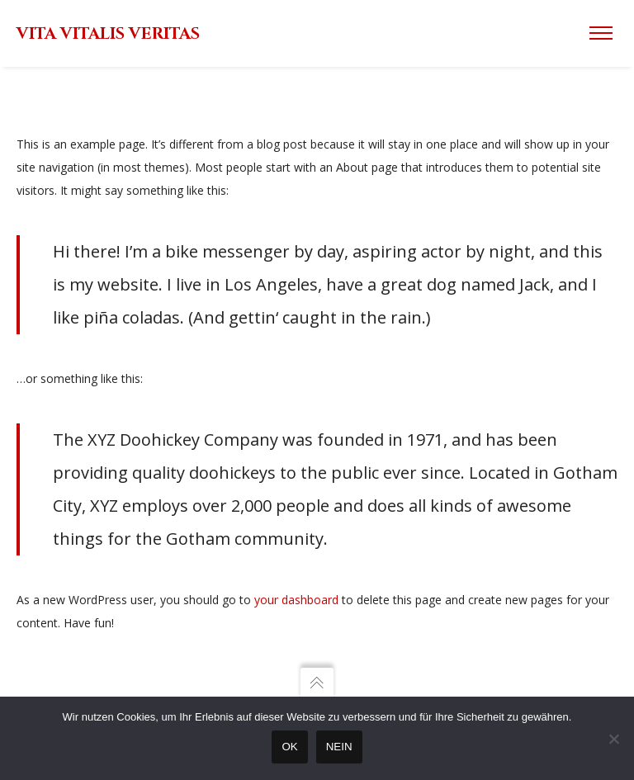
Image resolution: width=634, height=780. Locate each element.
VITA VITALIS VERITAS (108, 33)
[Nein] (613, 738)
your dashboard (296, 599)
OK (289, 746)
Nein (339, 746)
